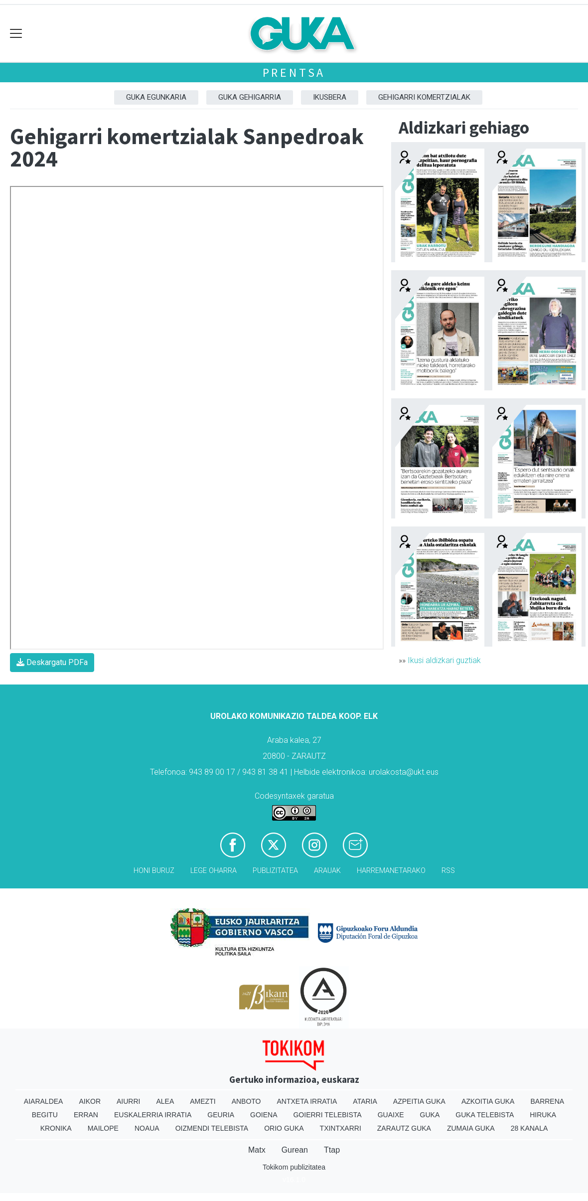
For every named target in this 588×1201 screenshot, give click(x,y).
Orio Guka (283, 1128)
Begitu (45, 1115)
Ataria (365, 1101)
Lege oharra (213, 870)
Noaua (147, 1128)
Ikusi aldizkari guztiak (444, 660)
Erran (86, 1115)
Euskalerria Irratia (152, 1115)
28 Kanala (529, 1128)
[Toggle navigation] (16, 33)
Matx (257, 1150)
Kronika (56, 1128)
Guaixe (391, 1115)
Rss (448, 870)
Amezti (202, 1101)
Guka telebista (484, 1115)
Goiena (263, 1115)
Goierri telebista (327, 1115)
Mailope (103, 1128)
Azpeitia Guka (419, 1101)
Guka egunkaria (156, 97)
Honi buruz (154, 870)
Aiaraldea (43, 1101)
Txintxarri (340, 1128)
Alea (165, 1101)
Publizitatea (275, 870)
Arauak (327, 870)
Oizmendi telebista (212, 1128)
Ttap (332, 1150)
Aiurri (128, 1101)
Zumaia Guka (471, 1128)
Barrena (547, 1101)
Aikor (90, 1101)
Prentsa (294, 72)
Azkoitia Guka (488, 1101)
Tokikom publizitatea (294, 1167)
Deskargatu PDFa (52, 662)
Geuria (220, 1115)
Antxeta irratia (307, 1101)
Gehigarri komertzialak (424, 97)
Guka (430, 1115)
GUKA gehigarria (249, 97)
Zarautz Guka (404, 1128)
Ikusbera (329, 97)
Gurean (295, 1150)
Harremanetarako (391, 870)
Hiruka (543, 1115)
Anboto (246, 1101)
